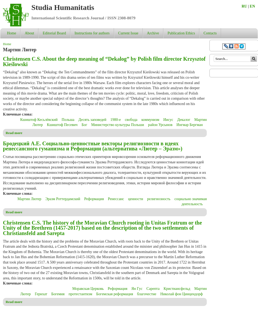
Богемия (58, 294)
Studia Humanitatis (62, 7)
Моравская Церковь (88, 289)
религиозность (158, 199)
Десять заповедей (92, 120)
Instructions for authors (92, 33)
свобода (131, 120)
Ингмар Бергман (189, 125)
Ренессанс (116, 199)
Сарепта (153, 289)
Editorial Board (54, 33)
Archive (153, 33)
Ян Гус (136, 289)
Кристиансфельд (177, 289)
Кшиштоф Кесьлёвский (39, 120)
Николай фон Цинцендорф (181, 294)
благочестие (146, 294)
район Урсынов (160, 125)
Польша (68, 120)
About (29, 33)
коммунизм (150, 120)
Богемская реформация (114, 294)
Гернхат (41, 294)
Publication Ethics (181, 33)
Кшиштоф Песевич (62, 125)
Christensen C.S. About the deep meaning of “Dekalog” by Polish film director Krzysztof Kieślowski (104, 61)
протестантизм (80, 294)
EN (252, 6)
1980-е (115, 120)
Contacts (210, 33)
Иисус (168, 120)
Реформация (94, 199)
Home (11, 33)
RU (244, 6)
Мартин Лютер (29, 199)
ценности (135, 199)
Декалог (183, 120)
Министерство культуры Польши (117, 125)
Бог (84, 125)
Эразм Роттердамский (62, 199)
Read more (14, 133)
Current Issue (128, 33)
